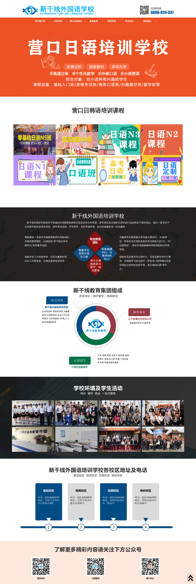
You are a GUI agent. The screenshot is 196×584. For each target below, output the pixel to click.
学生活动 (129, 21)
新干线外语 (40, 21)
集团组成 (94, 21)
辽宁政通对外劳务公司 (140, 319)
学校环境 (111, 21)
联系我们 (147, 21)
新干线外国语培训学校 (56, 307)
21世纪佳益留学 (79, 367)
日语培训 (58, 21)
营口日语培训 (76, 21)
